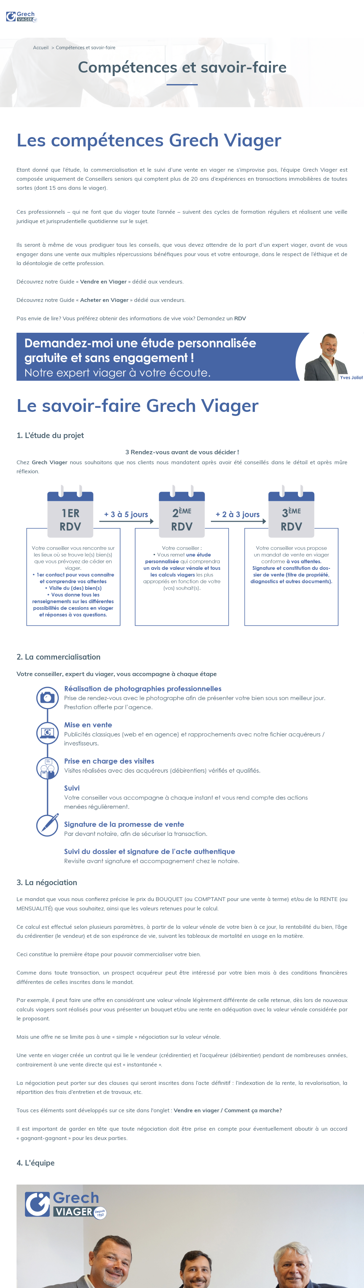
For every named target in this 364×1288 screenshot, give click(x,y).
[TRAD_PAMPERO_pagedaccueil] (22, 22)
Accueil (41, 48)
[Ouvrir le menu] (354, 19)
